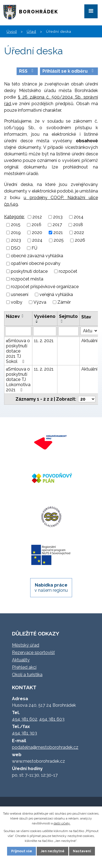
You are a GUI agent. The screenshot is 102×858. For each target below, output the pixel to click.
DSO (15, 248)
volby (16, 302)
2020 (37, 232)
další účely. (62, 823)
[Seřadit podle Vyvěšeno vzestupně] (37, 320)
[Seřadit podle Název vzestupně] (23, 315)
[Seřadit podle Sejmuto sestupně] (62, 322)
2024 (37, 240)
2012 (37, 217)
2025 (59, 240)
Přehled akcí (24, 667)
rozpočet (68, 271)
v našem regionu (51, 587)
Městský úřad (25, 645)
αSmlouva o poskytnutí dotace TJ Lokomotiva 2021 (18, 379)
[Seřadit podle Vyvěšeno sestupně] (37, 322)
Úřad (31, 31)
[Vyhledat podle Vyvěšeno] (44, 331)
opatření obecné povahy (35, 263)
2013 (58, 217)
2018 (78, 224)
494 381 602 (24, 719)
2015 (15, 224)
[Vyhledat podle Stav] (89, 331)
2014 (79, 217)
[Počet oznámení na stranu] (86, 399)
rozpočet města (27, 279)
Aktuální (89, 340)
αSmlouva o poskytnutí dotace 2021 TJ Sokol (18, 351)
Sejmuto (68, 316)
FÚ (34, 248)
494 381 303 (24, 733)
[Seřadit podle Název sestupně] (23, 317)
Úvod (12, 31)
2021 (58, 232)
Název (13, 316)
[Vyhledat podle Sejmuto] (68, 331)
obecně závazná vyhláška (37, 255)
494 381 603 (51, 719)
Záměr (64, 302)
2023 (16, 240)
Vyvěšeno (44, 316)
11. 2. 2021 (44, 340)
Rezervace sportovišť (33, 652)
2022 (79, 232)
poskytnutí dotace (29, 271)
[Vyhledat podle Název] (18, 331)
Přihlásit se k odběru (68, 71)
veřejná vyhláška (56, 294)
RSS (27, 71)
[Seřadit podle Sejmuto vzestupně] (62, 320)
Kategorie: (14, 216)
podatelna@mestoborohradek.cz (45, 747)
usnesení (19, 294)
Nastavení (82, 851)
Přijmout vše (21, 851)
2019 (16, 232)
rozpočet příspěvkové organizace (45, 286)
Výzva (39, 302)
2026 (80, 240)
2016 (36, 224)
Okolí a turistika (27, 674)
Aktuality (21, 659)
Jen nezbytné (52, 851)
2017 (57, 224)
